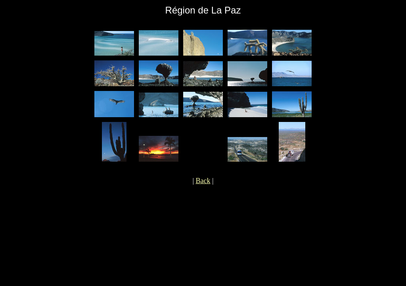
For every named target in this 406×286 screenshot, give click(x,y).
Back (203, 181)
